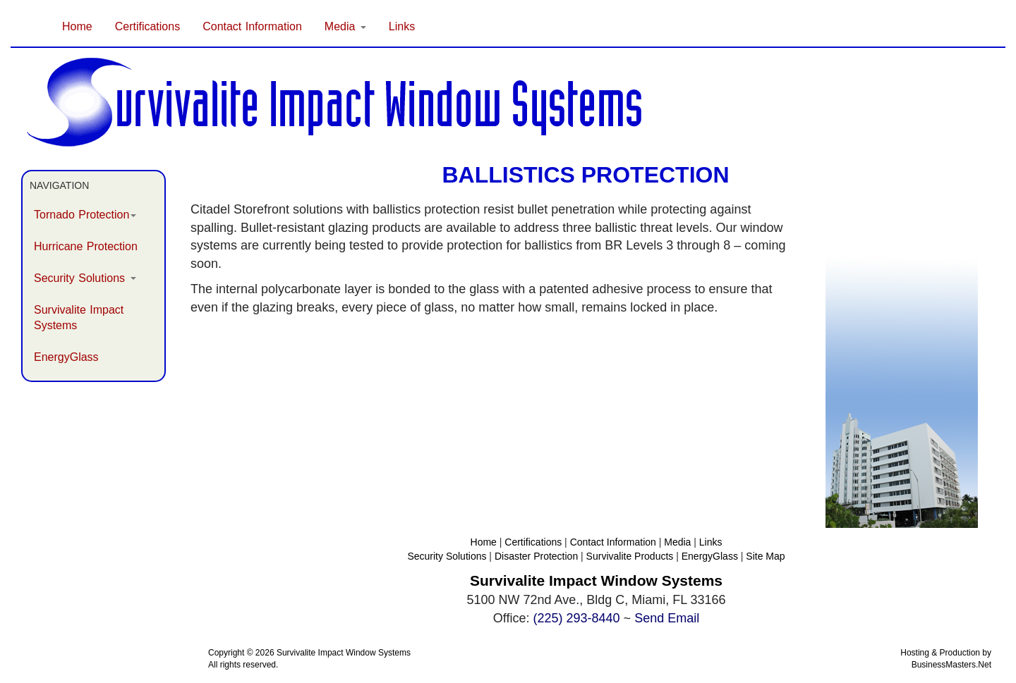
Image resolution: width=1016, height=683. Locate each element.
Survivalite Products (630, 556)
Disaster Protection (536, 556)
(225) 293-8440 (576, 618)
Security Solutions (446, 556)
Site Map (765, 556)
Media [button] (345, 26)
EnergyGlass (66, 357)
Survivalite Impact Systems (78, 318)
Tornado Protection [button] (85, 215)
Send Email (666, 618)
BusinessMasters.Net (951, 665)
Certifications (147, 26)
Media (677, 542)
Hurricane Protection (86, 246)
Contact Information (252, 26)
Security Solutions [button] (85, 278)
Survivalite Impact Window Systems (344, 653)
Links (402, 26)
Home (77, 26)
